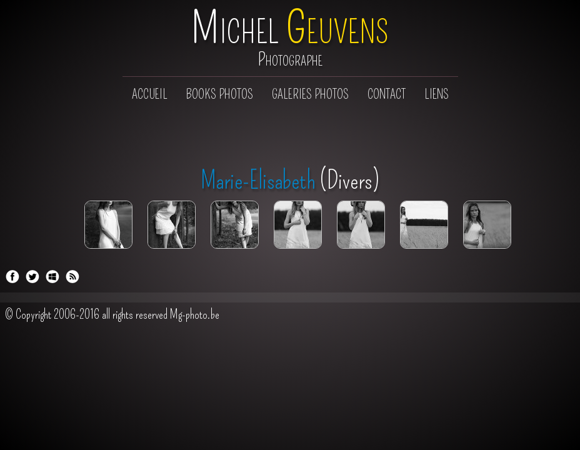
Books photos (219, 94)
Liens (436, 94)
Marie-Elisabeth (258, 180)
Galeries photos (310, 94)
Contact (387, 94)
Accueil (150, 94)
